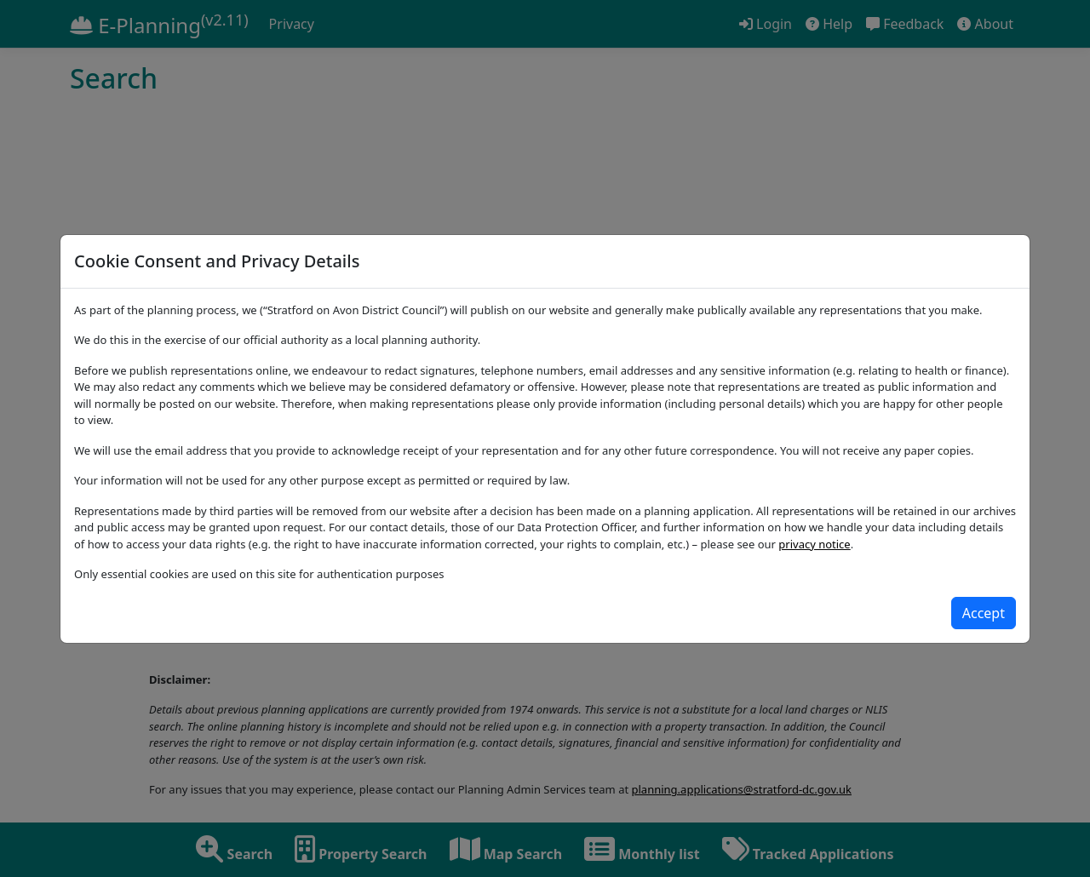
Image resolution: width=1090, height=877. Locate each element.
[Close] (983, 613)
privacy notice (814, 544)
